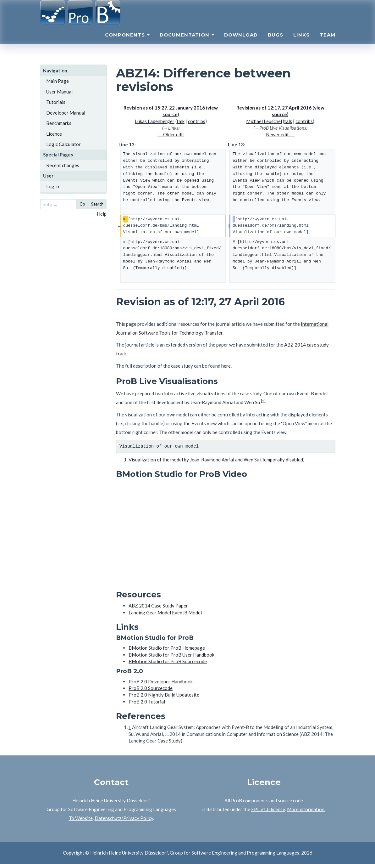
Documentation (187, 43)
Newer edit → (280, 134)
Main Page (57, 81)
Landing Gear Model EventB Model (165, 612)
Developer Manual (65, 113)
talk (181, 121)
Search (97, 203)
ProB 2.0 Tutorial (147, 701)
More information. (306, 809)
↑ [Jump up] (130, 727)
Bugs (275, 43)
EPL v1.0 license (268, 809)
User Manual (59, 91)
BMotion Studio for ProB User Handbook (171, 655)
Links (301, 43)
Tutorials (55, 102)
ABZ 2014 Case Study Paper (158, 605)
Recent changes (62, 165)
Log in (52, 186)
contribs (196, 121)
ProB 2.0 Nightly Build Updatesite (164, 694)
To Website (81, 818)
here (226, 366)
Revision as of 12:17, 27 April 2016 (274, 107)
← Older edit (170, 134)
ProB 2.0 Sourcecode (151, 688)
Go (82, 203)
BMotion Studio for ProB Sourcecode (168, 661)
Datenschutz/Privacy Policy (124, 818)
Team (327, 43)
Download (241, 43)
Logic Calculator (63, 144)
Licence (54, 134)
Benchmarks (58, 123)
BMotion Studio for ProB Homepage (167, 648)
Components (127, 43)
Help (102, 214)
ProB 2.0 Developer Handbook (161, 681)
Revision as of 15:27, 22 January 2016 (164, 107)
